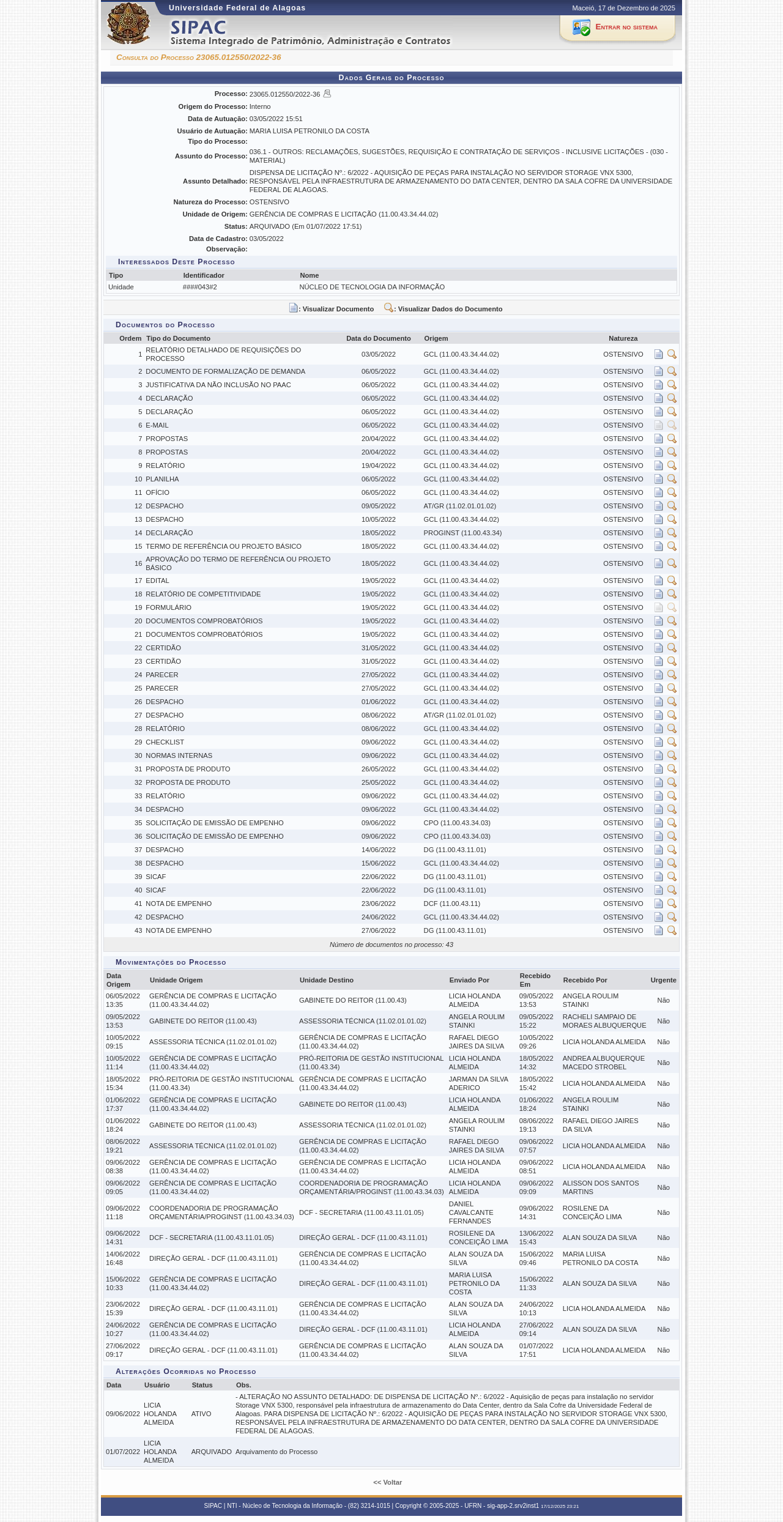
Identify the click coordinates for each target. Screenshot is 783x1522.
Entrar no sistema (627, 26)
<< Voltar (388, 1482)
